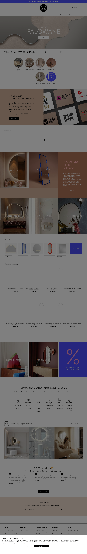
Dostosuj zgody (27, 546)
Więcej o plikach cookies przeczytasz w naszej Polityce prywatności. (18, 543)
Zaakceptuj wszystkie (41, 546)
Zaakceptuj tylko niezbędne (11, 546)
